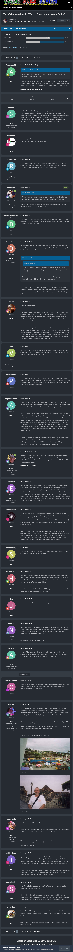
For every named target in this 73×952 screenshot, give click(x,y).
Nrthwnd (11, 705)
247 (11, 835)
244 (11, 526)
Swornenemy (11, 548)
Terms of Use (7, 949)
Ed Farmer (11, 482)
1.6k (11, 258)
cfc (11, 452)
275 (11, 697)
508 (11, 588)
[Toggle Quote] (23, 70)
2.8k (11, 640)
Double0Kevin (11, 242)
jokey (11, 599)
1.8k (11, 318)
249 (11, 151)
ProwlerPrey (11, 374)
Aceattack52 (11, 65)
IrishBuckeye (11, 853)
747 (11, 81)
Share (52, 20)
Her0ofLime (10, 572)
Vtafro (11, 346)
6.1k (11, 415)
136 (11, 391)
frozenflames (11, 510)
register (15, 47)
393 (11, 176)
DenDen (11, 302)
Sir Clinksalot (11, 882)
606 (11, 923)
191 (11, 869)
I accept (64, 948)
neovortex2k (11, 819)
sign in (9, 47)
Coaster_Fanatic (11, 680)
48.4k (11, 204)
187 (11, 564)
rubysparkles (11, 159)
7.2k (11, 899)
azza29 (11, 648)
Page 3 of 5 (37, 57)
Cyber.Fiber (10, 907)
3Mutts (11, 107)
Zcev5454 (11, 135)
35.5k (11, 468)
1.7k (11, 498)
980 (11, 123)
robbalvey (13, 19)
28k (11, 721)
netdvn (11, 623)
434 (11, 234)
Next (26, 57)
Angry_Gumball (11, 399)
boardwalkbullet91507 (11, 216)
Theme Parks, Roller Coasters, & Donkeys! (31, 21)
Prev (7, 57)
